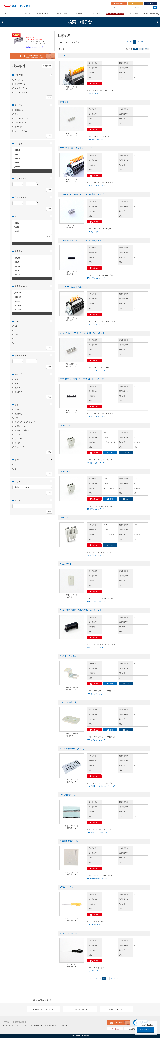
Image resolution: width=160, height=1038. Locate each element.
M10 (18, 150)
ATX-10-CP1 (65, 564)
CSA (16, 334)
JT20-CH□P (65, 471)
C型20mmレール (21, 122)
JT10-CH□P (65, 425)
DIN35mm (19, 109)
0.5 (17, 270)
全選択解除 (47, 65)
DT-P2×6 (64, 102)
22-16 (18, 301)
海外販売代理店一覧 (80, 1009)
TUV (16, 338)
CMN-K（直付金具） (69, 656)
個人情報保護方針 (36, 1025)
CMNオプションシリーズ (96, 694)
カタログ (94, 83)
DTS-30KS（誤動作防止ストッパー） (76, 287)
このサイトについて (21, 1025)
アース (17, 442)
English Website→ (150, 3)
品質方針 (55, 1025)
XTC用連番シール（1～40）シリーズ (101, 786)
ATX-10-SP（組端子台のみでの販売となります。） (83, 610)
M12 (18, 154)
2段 (17, 227)
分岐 (16, 417)
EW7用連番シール (68, 795)
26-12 (18, 296)
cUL (16, 326)
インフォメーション (25, 14)
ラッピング (19, 447)
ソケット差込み (21, 130)
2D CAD (110, 453)
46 (127, 42)
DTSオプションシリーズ (96, 186)
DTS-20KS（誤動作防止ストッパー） (76, 148)
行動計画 (47, 1025)
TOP (28, 1000)
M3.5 (18, 166)
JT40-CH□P (65, 518)
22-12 (18, 309)
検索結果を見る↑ (146, 1030)
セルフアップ (20, 84)
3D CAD (126, 453)
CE (16, 342)
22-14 (18, 305)
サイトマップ (8, 1025)
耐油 (16, 379)
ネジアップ (19, 79)
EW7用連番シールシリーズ (97, 832)
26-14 (18, 292)
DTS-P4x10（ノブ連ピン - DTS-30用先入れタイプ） (83, 333)
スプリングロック (22, 88)
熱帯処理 (18, 391)
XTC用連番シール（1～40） (72, 748)
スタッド (18, 434)
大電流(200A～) (21, 426)
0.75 (18, 274)
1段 (17, 222)
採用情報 (79, 14)
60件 (147, 49)
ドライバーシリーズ (94, 925)
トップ (7, 14)
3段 (17, 231)
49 (138, 42)
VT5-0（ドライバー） (69, 887)
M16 (18, 158)
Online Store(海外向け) (151, 14)
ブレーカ (18, 438)
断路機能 (18, 413)
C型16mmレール (21, 118)
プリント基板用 (21, 92)
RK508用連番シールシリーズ (98, 878)
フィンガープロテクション (25, 421)
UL (16, 330)
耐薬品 (17, 387)
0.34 (18, 266)
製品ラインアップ (43, 14)
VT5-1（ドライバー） (69, 933)
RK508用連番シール (69, 841)
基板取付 (18, 126)
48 (134, 42)
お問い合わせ (133, 14)
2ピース (18, 409)
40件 (141, 49)
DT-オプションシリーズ (96, 93)
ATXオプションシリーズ (96, 601)
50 (142, 42)
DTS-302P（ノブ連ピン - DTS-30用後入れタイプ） (83, 379)
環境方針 (64, 1025)
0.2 (17, 261)
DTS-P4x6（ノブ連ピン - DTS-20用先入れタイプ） (82, 194)
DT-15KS (64, 56)
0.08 (18, 257)
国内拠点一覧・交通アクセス (43, 1009)
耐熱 (16, 383)
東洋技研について (61, 14)
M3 (17, 162)
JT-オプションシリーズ (95, 463)
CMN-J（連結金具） (69, 702)
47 (130, 42)
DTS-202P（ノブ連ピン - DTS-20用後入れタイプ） (83, 240)
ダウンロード (97, 14)
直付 (16, 114)
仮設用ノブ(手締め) (22, 430)
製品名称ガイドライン (116, 1009)
